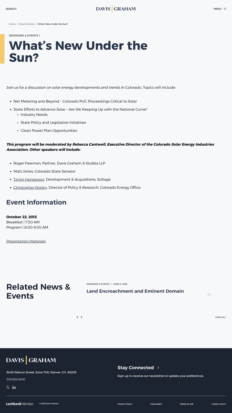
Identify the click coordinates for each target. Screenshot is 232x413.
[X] (8, 388)
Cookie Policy (219, 404)
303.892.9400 (15, 379)
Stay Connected (138, 367)
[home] (116, 9)
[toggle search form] (11, 8)
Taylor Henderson (28, 179)
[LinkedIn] (14, 388)
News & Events (26, 24)
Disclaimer (156, 404)
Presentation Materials (26, 241)
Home (12, 24)
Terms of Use (186, 404)
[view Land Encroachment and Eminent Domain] (149, 289)
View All (220, 317)
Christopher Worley (30, 187)
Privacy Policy (125, 404)
